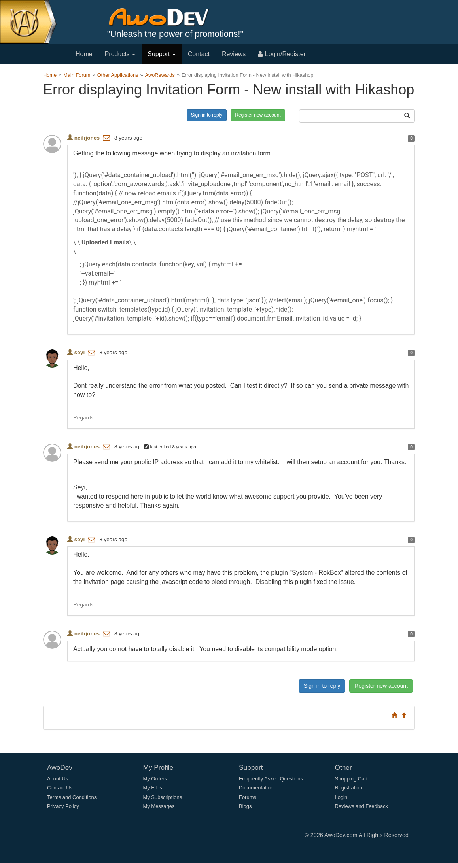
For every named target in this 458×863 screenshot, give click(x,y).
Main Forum (76, 75)
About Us (57, 779)
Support (161, 54)
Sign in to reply (206, 115)
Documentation (256, 788)
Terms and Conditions (72, 797)
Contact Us (59, 788)
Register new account (257, 115)
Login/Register (282, 54)
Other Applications (117, 75)
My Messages (159, 806)
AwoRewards (160, 75)
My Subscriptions (162, 797)
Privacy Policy (63, 806)
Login (341, 797)
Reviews (234, 54)
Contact (199, 54)
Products (120, 54)
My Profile (158, 767)
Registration (348, 788)
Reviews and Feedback (361, 806)
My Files (152, 788)
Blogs (245, 806)
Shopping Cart (351, 779)
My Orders (155, 779)
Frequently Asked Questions (271, 779)
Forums (247, 797)
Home (84, 54)
